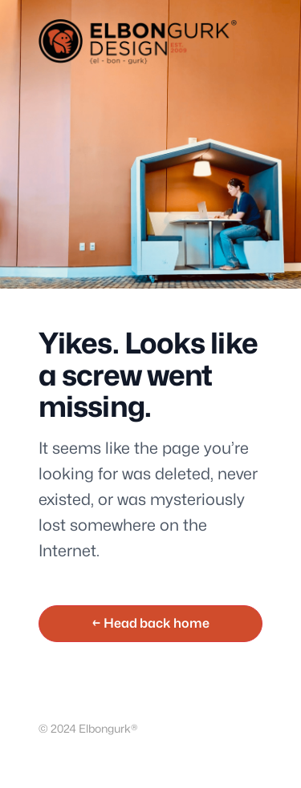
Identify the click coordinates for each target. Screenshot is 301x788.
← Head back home (150, 623)
